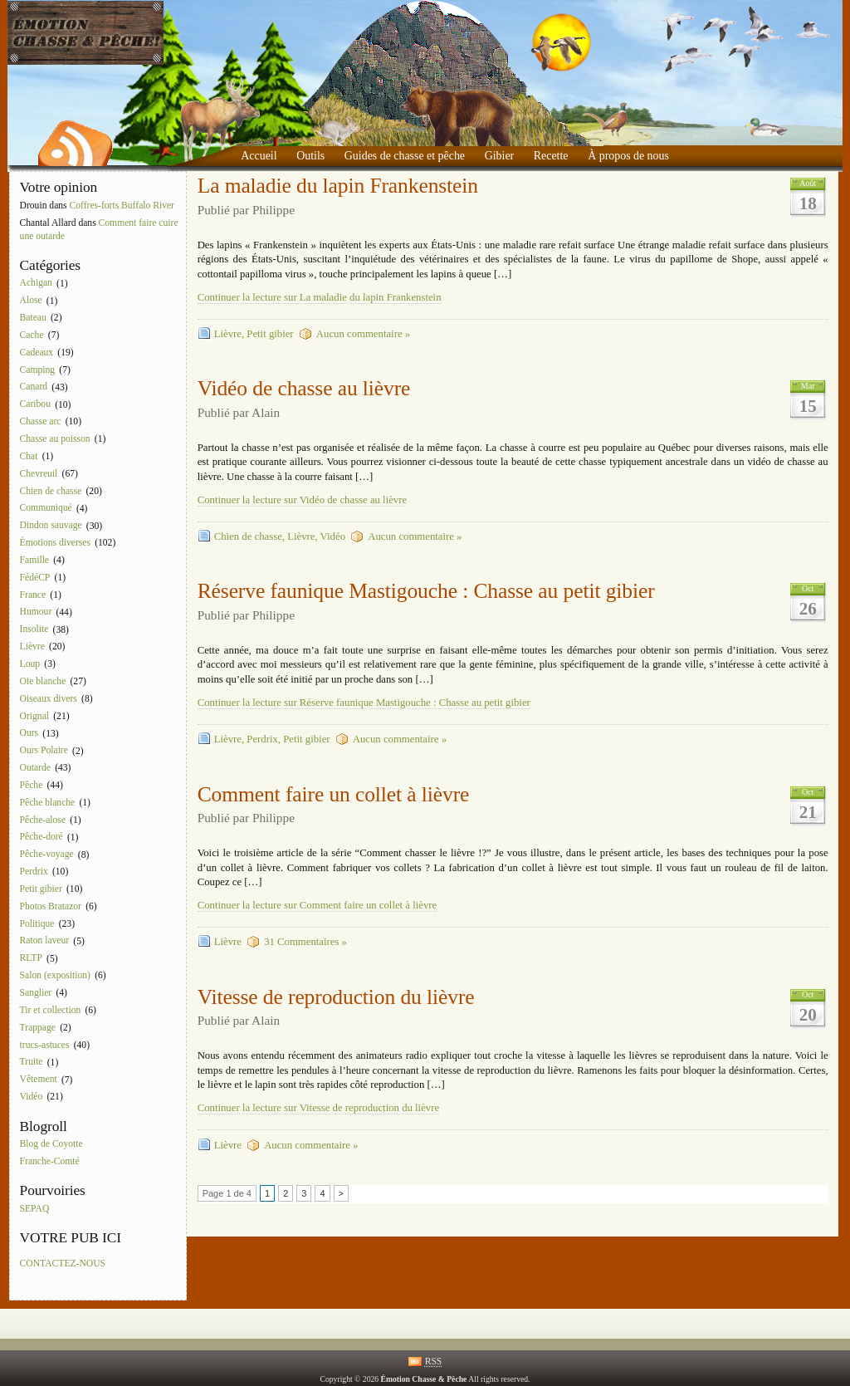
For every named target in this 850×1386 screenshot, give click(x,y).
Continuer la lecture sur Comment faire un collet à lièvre (317, 905)
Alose (31, 301)
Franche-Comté (50, 1161)
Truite (31, 1062)
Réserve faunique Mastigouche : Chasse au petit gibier (426, 591)
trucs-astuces (45, 1045)
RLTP (31, 958)
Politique (37, 923)
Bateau (33, 317)
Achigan (36, 283)
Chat (29, 456)
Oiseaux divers (48, 698)
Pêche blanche (48, 802)
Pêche (31, 785)
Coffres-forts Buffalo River (122, 205)
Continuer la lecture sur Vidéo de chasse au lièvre (303, 500)
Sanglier (36, 992)
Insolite (34, 629)
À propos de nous (628, 155)
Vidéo (31, 1096)
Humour (36, 612)
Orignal (34, 716)
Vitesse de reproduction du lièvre (336, 997)
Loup (30, 664)
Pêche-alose (43, 820)
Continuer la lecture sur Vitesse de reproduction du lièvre (318, 1108)
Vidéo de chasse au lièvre (304, 388)
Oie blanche (43, 681)
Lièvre (32, 646)
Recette (551, 155)
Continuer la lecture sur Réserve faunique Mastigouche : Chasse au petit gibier (364, 702)
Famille (34, 560)
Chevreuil (39, 473)
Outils (310, 155)
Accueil (258, 155)
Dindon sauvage (51, 526)
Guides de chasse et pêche (404, 155)
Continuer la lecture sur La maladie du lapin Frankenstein (320, 297)
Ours (29, 733)
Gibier (500, 155)
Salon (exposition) (55, 975)
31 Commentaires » (305, 942)
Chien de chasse (51, 491)
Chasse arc (40, 421)
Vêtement (38, 1080)
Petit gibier (41, 889)
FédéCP (35, 577)
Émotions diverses (55, 542)
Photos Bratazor (50, 906)
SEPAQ (35, 1208)
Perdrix (34, 871)
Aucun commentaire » (363, 334)
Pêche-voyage (47, 855)
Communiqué (46, 508)
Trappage (38, 1027)
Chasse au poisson (55, 438)
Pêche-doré (41, 837)
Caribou (35, 404)
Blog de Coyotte (51, 1144)
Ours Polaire (44, 751)
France (33, 595)
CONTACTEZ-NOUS (62, 1263)
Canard (33, 387)
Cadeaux (37, 352)
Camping (38, 370)
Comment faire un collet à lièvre (334, 794)
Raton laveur (45, 941)
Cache (32, 335)
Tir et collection (50, 1010)
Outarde (35, 767)
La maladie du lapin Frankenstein (338, 186)
